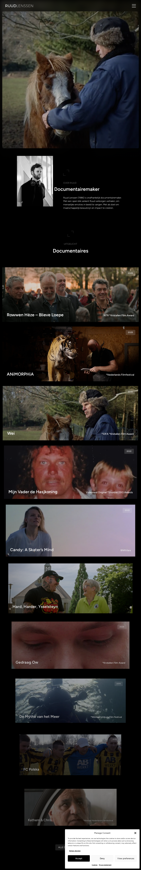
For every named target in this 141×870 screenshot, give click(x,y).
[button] (135, 833)
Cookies (94, 865)
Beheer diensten (75, 851)
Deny (102, 858)
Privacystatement (105, 865)
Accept (78, 858)
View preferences (125, 858)
